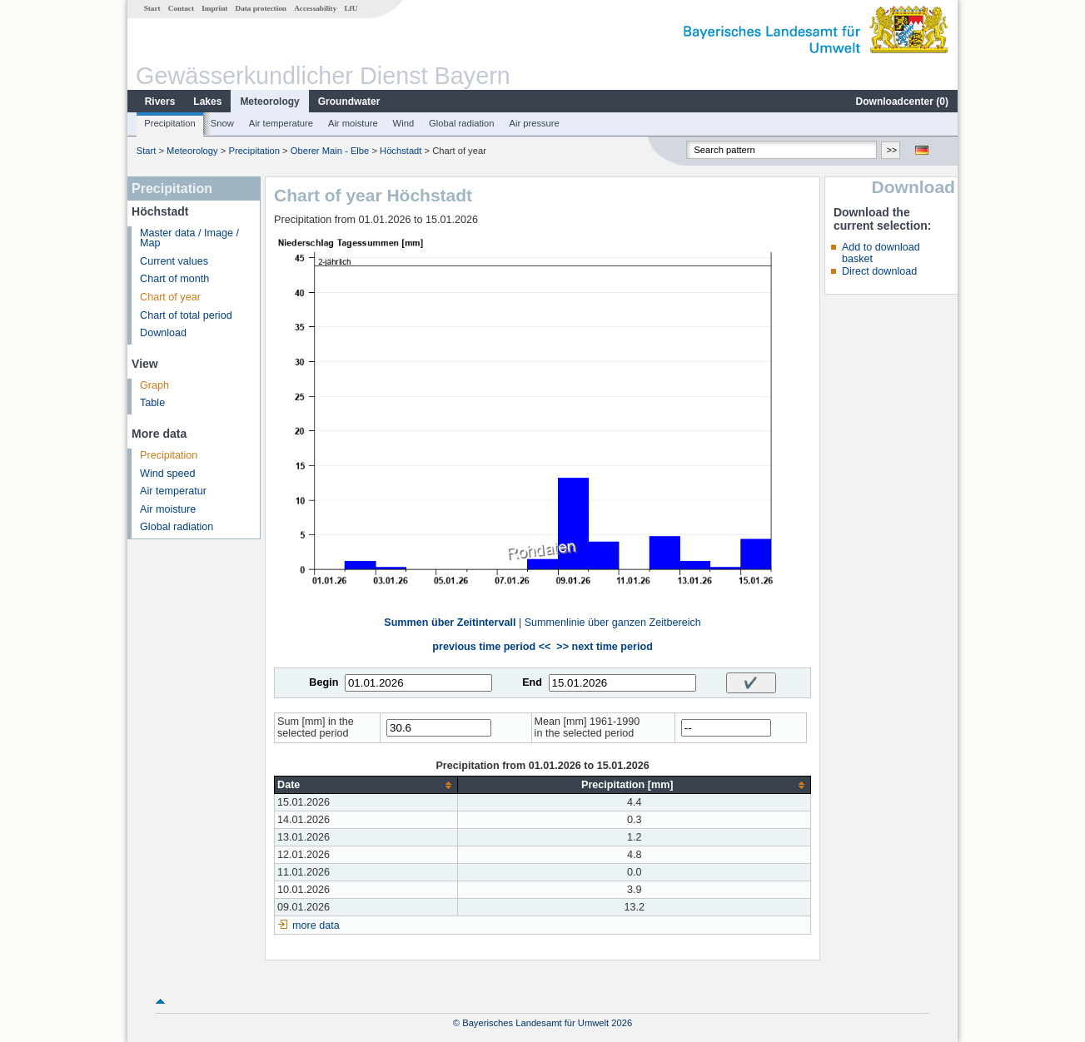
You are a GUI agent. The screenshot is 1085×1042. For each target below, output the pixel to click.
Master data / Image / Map (189, 238)
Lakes (207, 101)
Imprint (214, 8)
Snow (222, 123)
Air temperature (281, 123)
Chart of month (174, 279)
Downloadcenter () (902, 101)
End (532, 682)
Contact (181, 8)
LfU (350, 8)
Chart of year (170, 297)
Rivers (160, 101)
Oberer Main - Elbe (330, 151)
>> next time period (604, 646)
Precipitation (170, 123)
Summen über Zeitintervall (449, 622)
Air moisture (353, 123)
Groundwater (349, 101)
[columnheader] (366, 785)
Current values (174, 261)
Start (152, 8)
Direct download (879, 271)
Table (152, 403)
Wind (404, 123)
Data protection (261, 8)
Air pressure (534, 123)
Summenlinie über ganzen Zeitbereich (613, 622)
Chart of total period (186, 315)
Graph (154, 385)
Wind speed (168, 473)
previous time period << (491, 646)
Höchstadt (400, 151)
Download (163, 333)
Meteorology (269, 101)
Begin (323, 682)
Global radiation (461, 123)
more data (316, 925)
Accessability (315, 8)
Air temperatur (173, 491)
